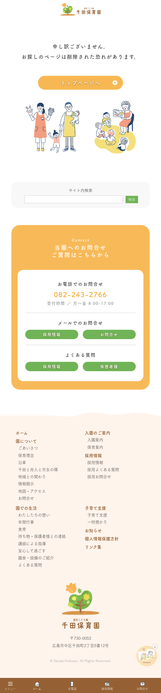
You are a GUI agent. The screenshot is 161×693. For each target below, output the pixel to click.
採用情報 (52, 334)
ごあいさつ (28, 448)
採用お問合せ (99, 476)
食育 (22, 529)
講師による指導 (32, 543)
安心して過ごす (32, 550)
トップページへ (80, 82)
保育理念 (26, 455)
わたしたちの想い (34, 515)
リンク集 (93, 547)
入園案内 (95, 439)
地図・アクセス (32, 491)
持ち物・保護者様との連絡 (42, 536)
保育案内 (95, 447)
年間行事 (26, 522)
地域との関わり (32, 476)
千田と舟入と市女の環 (38, 469)
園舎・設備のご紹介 (36, 558)
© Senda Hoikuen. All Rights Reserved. (80, 660)
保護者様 (109, 366)
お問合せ (109, 334)
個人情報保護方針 (102, 538)
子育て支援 (97, 515)
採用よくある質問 (103, 469)
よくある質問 (30, 565)
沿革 (22, 462)
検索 (131, 199)
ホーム (22, 433)
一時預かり (97, 522)
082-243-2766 (80, 294)
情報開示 (26, 483)
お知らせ (93, 530)
